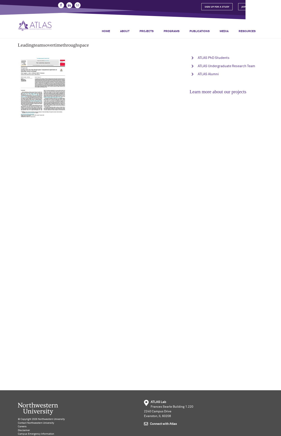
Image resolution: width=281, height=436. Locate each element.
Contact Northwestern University (36, 423)
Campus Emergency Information (36, 434)
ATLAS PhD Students (213, 58)
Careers (22, 426)
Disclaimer (24, 430)
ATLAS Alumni (208, 74)
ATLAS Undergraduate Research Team (226, 66)
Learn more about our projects (218, 91)
